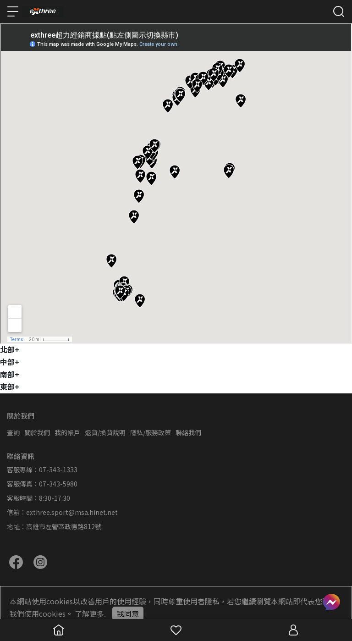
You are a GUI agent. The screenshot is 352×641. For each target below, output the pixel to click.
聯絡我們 (188, 432)
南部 (9, 374)
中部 (9, 361)
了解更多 (89, 613)
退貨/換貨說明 (105, 432)
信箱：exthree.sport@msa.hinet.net (62, 512)
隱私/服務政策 (150, 432)
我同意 (128, 613)
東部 (9, 386)
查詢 (13, 432)
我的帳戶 (67, 432)
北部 (9, 349)
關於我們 (37, 432)
